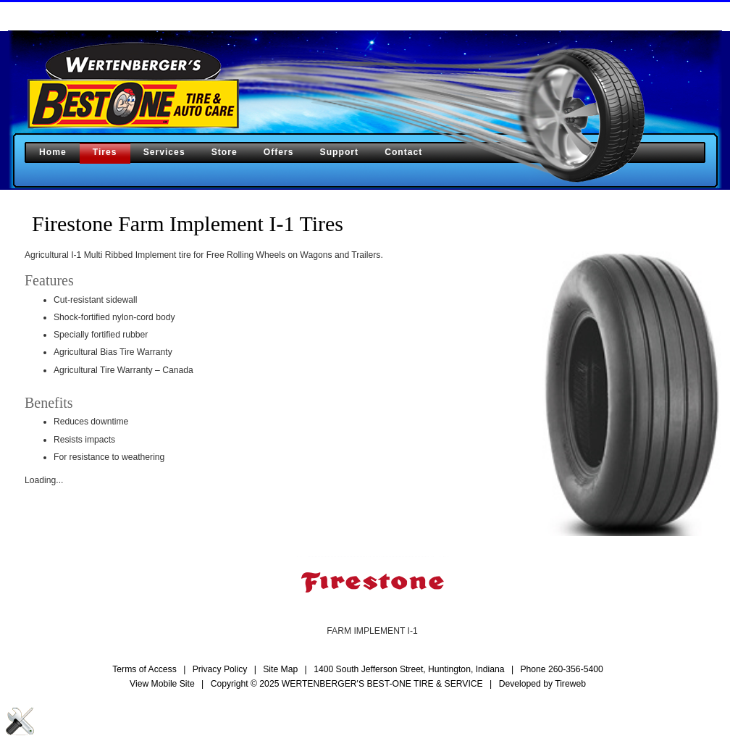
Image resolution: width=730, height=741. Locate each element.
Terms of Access (144, 669)
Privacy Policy (220, 669)
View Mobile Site (162, 684)
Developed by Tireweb (542, 684)
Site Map (280, 669)
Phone (561, 669)
